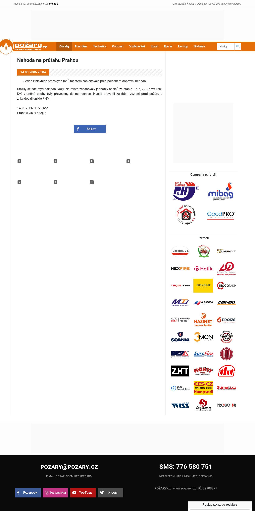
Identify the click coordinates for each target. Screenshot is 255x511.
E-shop (183, 46)
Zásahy (64, 46)
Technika (99, 46)
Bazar (168, 46)
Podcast (118, 46)
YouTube (85, 492)
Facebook (30, 492)
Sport (155, 46)
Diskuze (199, 46)
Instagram (58, 492)
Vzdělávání (137, 46)
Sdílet (91, 129)
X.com (112, 492)
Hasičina (81, 46)
